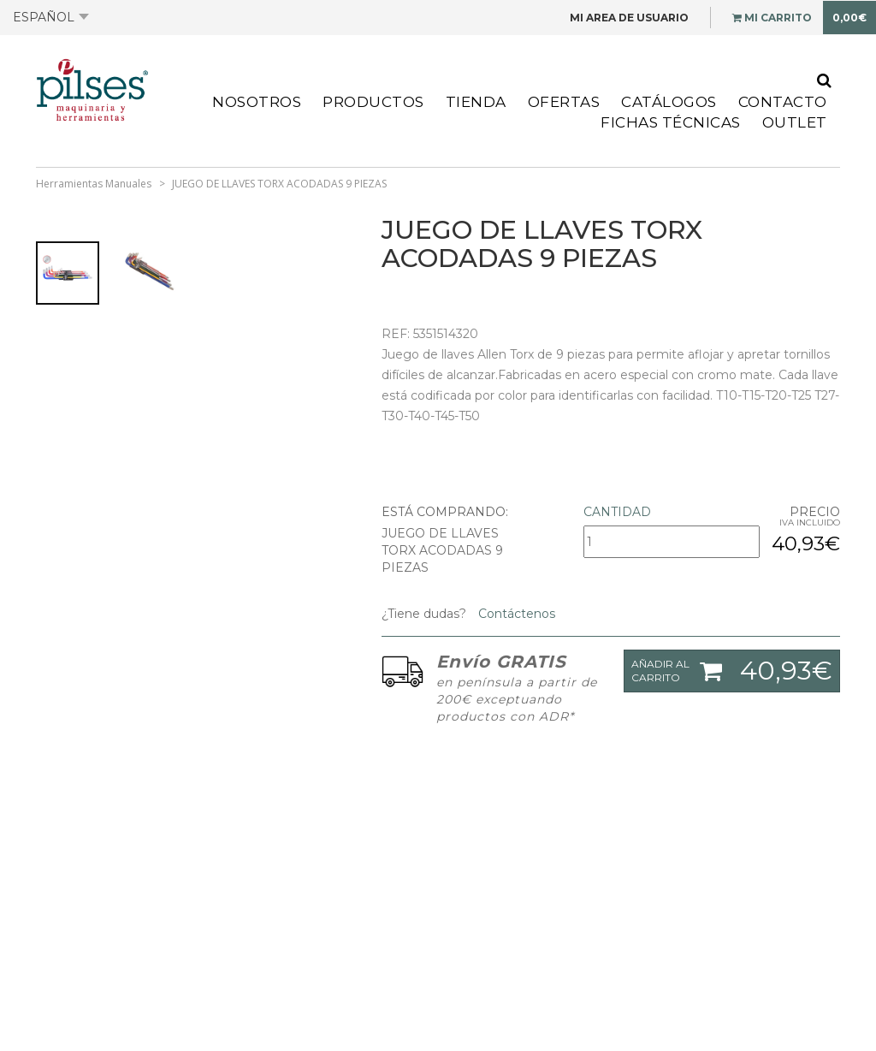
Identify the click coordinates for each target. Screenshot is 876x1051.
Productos (373, 101)
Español (51, 17)
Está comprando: (445, 512)
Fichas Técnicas (671, 122)
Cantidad (617, 512)
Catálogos (669, 101)
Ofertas (564, 101)
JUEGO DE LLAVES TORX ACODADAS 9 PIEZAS (279, 183)
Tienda (476, 101)
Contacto (782, 101)
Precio (815, 512)
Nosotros (256, 101)
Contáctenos (515, 613)
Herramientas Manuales (93, 183)
